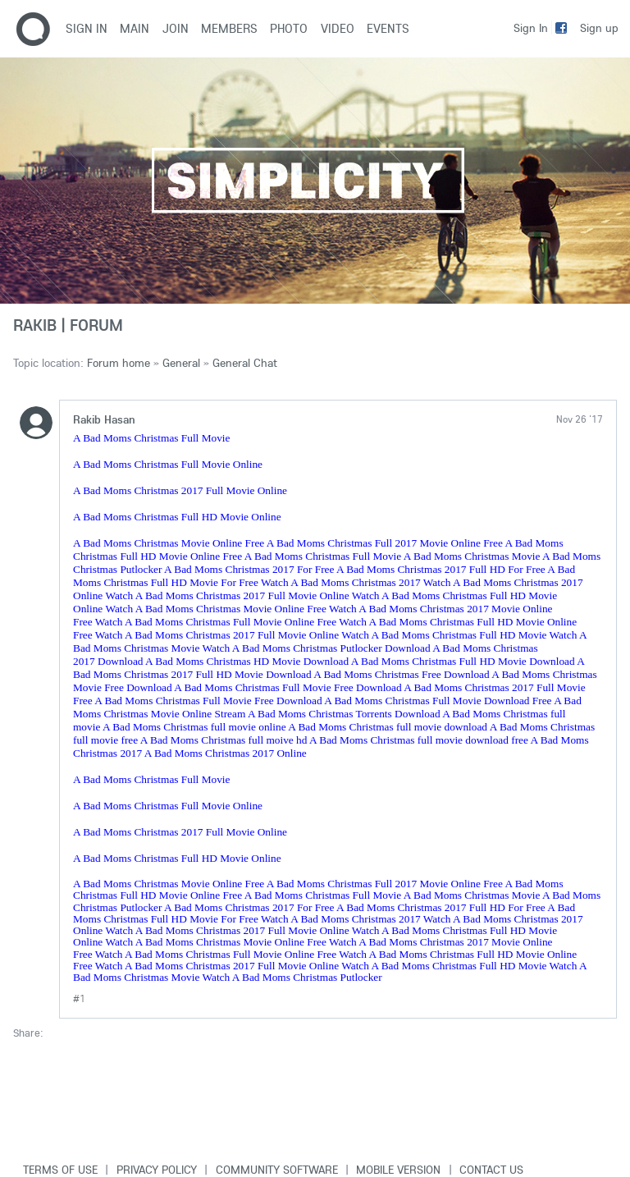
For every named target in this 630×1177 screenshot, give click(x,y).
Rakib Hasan (104, 419)
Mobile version (398, 1169)
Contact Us (491, 1169)
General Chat (244, 362)
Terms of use (60, 1169)
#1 (79, 998)
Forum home (118, 362)
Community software (277, 1169)
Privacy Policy (156, 1169)
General (181, 362)
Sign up (599, 28)
